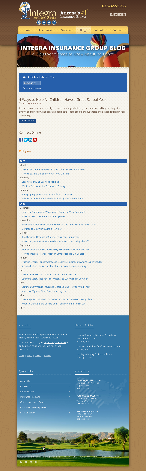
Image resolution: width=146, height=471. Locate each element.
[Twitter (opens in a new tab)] (115, 14)
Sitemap (47, 355)
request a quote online (55, 342)
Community (30, 82)
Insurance (47, 30)
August (23, 257)
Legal (103, 456)
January (24, 190)
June (22, 282)
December (25, 207)
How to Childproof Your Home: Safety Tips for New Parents (53, 198)
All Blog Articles (32, 88)
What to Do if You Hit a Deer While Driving (43, 186)
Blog (84, 30)
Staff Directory (45, 412)
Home (26, 30)
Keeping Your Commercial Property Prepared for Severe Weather (56, 249)
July (22, 270)
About (100, 30)
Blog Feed (25, 151)
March (23, 165)
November (25, 220)
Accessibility (91, 456)
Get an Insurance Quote (45, 402)
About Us (45, 380)
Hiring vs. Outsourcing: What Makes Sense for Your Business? (53, 211)
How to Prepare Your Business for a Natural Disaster (49, 274)
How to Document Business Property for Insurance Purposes (54, 169)
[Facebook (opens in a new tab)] (111, 14)
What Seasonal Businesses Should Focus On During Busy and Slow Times (59, 224)
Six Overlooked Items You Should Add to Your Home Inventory (54, 266)
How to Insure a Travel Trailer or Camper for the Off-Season (53, 253)
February (24, 177)
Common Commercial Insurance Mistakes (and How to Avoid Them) (56, 286)
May (22, 295)
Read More (27, 120)
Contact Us (45, 386)
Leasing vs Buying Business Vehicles (40, 181)
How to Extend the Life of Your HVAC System (45, 173)
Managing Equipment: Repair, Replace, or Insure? (47, 194)
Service (67, 30)
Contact (119, 30)
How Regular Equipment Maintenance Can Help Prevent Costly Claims (58, 299)
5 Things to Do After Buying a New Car (42, 228)
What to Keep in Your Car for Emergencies (43, 216)
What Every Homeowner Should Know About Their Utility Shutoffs (56, 241)
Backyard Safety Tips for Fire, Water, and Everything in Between (55, 278)
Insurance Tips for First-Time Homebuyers (44, 291)
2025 (22, 203)
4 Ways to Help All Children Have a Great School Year (62, 99)
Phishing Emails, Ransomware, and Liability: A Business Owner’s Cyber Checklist (62, 261)
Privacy (66, 456)
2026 (22, 160)
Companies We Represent (45, 407)
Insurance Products (45, 396)
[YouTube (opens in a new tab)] (124, 14)
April (22, 307)
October (24, 232)
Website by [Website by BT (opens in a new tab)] (115, 456)
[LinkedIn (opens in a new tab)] (120, 14)
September (25, 245)
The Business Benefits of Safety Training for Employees (51, 236)
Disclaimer (78, 456)
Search (56, 456)
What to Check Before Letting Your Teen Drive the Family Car (53, 303)
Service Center (45, 391)
